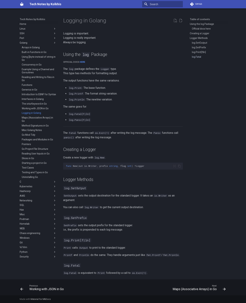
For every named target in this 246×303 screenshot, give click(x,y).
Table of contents (200, 19)
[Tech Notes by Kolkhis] (21, 4)
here (82, 62)
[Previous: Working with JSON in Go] (43, 288)
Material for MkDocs (41, 299)
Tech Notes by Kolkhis (32, 19)
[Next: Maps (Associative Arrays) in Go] (198, 288)
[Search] (162, 4)
